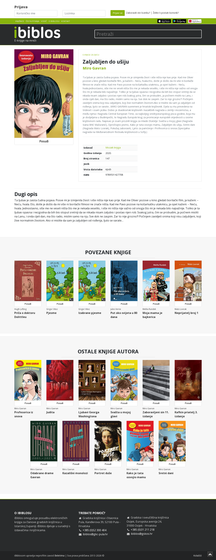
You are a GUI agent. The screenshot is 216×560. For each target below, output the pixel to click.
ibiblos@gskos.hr (142, 534)
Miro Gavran (94, 68)
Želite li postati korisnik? (166, 12)
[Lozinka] (83, 13)
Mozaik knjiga (113, 147)
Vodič (44, 21)
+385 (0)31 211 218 (142, 529)
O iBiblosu (54, 21)
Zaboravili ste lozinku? (138, 12)
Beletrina (59, 555)
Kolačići (197, 555)
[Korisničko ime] (35, 13)
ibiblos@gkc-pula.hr (95, 534)
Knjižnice (19, 21)
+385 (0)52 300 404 (94, 530)
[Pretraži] (148, 34)
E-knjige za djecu (91, 54)
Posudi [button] (43, 141)
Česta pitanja (32, 21)
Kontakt (65, 21)
